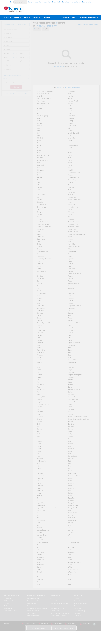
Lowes (70, 143)
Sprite (70, 407)
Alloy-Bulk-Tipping (42, 116)
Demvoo (39, 298)
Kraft (69, 106)
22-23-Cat (40, 96)
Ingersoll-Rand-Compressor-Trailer (47, 508)
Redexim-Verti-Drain (74, 323)
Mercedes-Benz (73, 207)
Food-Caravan (41, 389)
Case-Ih (39, 192)
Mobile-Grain (72, 229)
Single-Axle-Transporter (75, 375)
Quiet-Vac (71, 313)
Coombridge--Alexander (44, 259)
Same (70, 350)
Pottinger (71, 298)
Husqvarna (40, 485)
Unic (69, 537)
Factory (39, 347)
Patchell (70, 271)
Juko (38, 562)
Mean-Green (72, 197)
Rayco (70, 315)
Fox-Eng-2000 (41, 397)
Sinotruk (70, 379)
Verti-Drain (71, 547)
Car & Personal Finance (34, 601)
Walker (70, 567)
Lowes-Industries (73, 145)
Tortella (70, 471)
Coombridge (40, 256)
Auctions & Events (9, 606)
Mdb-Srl (70, 195)
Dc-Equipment (41, 293)
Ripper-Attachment (74, 342)
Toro (69, 468)
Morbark (70, 239)
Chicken (39, 217)
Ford (38, 392)
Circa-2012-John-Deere (44, 227)
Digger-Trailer (41, 308)
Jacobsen (39, 532)
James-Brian (40, 540)
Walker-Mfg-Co (73, 569)
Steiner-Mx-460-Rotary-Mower (77, 416)
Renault (70, 328)
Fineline (39, 377)
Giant (38, 426)
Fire (38, 379)
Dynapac (39, 325)
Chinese (39, 219)
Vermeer (70, 545)
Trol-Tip (70, 515)
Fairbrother (40, 355)
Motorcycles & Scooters (57, 608)
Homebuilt (40, 473)
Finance (35, 17)
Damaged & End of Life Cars (59, 603)
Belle (38, 135)
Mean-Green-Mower (74, 199)
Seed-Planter (72, 362)
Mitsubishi (71, 219)
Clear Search (9, 93)
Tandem (70, 439)
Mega (70, 202)
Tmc (69, 466)
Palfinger (70, 264)
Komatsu (70, 98)
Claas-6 (39, 234)
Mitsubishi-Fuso (73, 224)
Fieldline (39, 375)
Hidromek (40, 458)
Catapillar (39, 199)
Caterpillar (40, 202)
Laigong (70, 121)
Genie (38, 424)
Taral (69, 441)
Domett (39, 315)
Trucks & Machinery (20, 2)
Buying (16, 17)
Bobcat (39, 145)
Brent (38, 162)
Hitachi (39, 466)
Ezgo (38, 345)
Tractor (70, 485)
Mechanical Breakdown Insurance (37, 608)
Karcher (39, 567)
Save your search (58, 66)
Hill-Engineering (41, 461)
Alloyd (39, 118)
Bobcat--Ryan (41, 148)
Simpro (70, 370)
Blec (38, 143)
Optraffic (71, 259)
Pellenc (70, 281)
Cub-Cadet (40, 276)
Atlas (38, 128)
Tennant (70, 451)
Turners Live (77, 608)
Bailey (38, 130)
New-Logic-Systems (74, 246)
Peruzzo (70, 286)
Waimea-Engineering (74, 562)
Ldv (69, 128)
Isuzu (38, 518)
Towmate (71, 478)
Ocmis (70, 254)
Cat (38, 197)
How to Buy (7, 598)
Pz (69, 310)
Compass (39, 249)
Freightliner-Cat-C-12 (43, 404)
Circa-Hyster (40, 229)
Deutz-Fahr (40, 305)
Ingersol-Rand (41, 503)
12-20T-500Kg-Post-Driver (45, 91)
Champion (40, 212)
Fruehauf (39, 407)
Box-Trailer (40, 158)
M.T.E (69, 150)
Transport (71, 503)
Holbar (39, 468)
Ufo (69, 535)
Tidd (69, 461)
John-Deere (40, 557)
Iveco (38, 522)
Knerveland (71, 91)
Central (39, 209)
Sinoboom (71, 377)
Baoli (38, 133)
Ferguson (39, 370)
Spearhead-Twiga (73, 399)
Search (8, 17)
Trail (69, 490)
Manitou (70, 165)
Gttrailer (39, 441)
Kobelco (70, 96)
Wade (70, 559)
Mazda (70, 190)
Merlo (70, 209)
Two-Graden (72, 520)
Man (69, 158)
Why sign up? (8, 608)
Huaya (39, 483)
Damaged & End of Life (34, 2)
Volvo (70, 557)
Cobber (39, 244)
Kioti (38, 584)
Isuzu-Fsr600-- (41, 520)
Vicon (70, 550)
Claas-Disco (40, 236)
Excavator (40, 342)
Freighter (39, 399)
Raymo (70, 318)
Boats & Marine (86, 2)
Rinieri (70, 335)
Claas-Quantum (41, 239)
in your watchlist (64, 628)
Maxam (70, 182)
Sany (69, 352)
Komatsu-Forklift (73, 101)
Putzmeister (71, 308)
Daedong (39, 283)
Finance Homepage (33, 598)
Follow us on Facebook (11, 611)
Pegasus (70, 278)
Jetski (38, 550)
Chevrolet (40, 214)
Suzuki (70, 431)
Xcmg (70, 574)
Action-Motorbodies (43, 103)
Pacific (70, 261)
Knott (70, 93)
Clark (38, 241)
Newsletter (56, 624)
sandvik (38, 29)
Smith (70, 387)
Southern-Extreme (73, 397)
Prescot (70, 301)
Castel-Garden (41, 195)
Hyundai (39, 495)
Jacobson (40, 537)
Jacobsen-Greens (42, 535)
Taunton (70, 444)
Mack (70, 153)
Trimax (70, 510)
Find (96, 24)
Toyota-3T (71, 483)
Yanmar (70, 582)
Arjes (38, 121)
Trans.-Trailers (72, 498)
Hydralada (40, 490)
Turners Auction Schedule (58, 615)
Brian (38, 167)
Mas (69, 167)
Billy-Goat (40, 138)
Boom (38, 153)
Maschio (70, 170)
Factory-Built (41, 350)
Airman (39, 111)
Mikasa (70, 214)
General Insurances (33, 611)
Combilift (39, 246)
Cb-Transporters (41, 204)
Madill (70, 155)
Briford (39, 172)
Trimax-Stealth (72, 513)
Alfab (38, 113)
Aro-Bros (39, 123)
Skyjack (70, 384)
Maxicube (71, 187)
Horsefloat (40, 478)
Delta (38, 296)
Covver (39, 261)
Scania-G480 (72, 360)
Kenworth (40, 579)
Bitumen (39, 140)
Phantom (71, 288)
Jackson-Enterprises (43, 530)
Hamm (39, 444)
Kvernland (71, 118)
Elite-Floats (40, 333)
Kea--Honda (40, 577)
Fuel (38, 409)
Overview (76, 598)
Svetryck (70, 434)
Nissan (70, 249)
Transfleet (71, 500)
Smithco (70, 392)
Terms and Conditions (80, 603)
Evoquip (39, 340)
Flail (38, 382)
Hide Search (9, 24)
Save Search (23, 24)
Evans (38, 338)
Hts (38, 481)
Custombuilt (40, 278)
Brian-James (40, 170)
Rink (69, 338)
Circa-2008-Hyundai (43, 224)
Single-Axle (71, 372)
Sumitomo (71, 424)
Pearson (70, 276)
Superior (70, 429)
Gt (37, 439)
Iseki (38, 515)
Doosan (39, 318)
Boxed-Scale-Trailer (42, 160)
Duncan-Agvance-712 (43, 323)
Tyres (69, 525)
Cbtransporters (41, 207)
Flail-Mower (40, 384)
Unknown (71, 540)
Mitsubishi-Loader (73, 227)
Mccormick (71, 192)
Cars (11, 2)
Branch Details (28, 624)
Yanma (70, 579)
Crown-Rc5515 (41, 271)
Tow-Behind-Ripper (74, 476)
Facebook (43, 624)
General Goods (56, 2)
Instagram (85, 624)
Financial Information (33, 615)
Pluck (69, 296)
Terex (69, 453)
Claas (38, 231)
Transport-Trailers (73, 508)
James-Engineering (42, 542)
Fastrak (39, 360)
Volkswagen (71, 552)
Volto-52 (70, 555)
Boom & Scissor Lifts (43, 155)
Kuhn (69, 113)
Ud (69, 527)
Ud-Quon (71, 530)
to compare (38, 628)
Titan (69, 463)
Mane (70, 162)
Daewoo (39, 286)
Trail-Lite (70, 493)
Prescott (70, 303)
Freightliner (40, 402)
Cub (38, 273)
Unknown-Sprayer (73, 542)
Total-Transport (72, 473)
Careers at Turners (79, 601)
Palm (69, 266)
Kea (38, 574)
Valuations (46, 17)
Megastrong (71, 204)
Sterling (70, 421)
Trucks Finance (31, 613)
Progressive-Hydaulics (74, 305)
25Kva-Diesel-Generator (44, 98)
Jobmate (39, 555)
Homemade (40, 476)
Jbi (37, 545)
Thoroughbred (72, 456)
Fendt (38, 367)
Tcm (69, 446)
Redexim (70, 320)
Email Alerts (77, 613)
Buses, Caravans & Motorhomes (71, 2)
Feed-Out (40, 362)
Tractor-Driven (72, 488)
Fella (38, 365)
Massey (70, 175)
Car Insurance (31, 606)
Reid (69, 325)
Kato (38, 569)
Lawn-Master (72, 125)
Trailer (70, 495)
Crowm (39, 266)
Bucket (39, 180)
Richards (70, 333)
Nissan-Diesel (72, 251)
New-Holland (72, 244)
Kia (38, 582)
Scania (70, 357)
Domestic (40, 313)
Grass (38, 436)
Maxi (69, 185)
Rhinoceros (71, 330)
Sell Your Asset (8, 601)
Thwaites (71, 458)
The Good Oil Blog (79, 611)
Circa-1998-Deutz (42, 222)
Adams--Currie (41, 106)
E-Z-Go (39, 328)
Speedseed (71, 402)
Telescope (71, 449)
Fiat (38, 372)
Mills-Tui (70, 217)
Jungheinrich (40, 564)
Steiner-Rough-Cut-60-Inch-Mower (79, 419)
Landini (70, 123)
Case (38, 190)
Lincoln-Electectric (73, 133)
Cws (38, 281)
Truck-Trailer (71, 518)
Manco (70, 160)
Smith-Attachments (74, 389)
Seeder (70, 365)
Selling (25, 17)
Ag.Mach (39, 108)
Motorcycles (46, 2)
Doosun (39, 320)
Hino (38, 463)
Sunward (71, 426)
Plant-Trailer (71, 293)
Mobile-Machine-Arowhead (76, 234)
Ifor (38, 498)
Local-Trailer (71, 138)
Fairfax (39, 357)
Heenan (39, 451)
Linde (69, 135)
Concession (40, 254)
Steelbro (70, 414)
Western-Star (72, 572)
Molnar (70, 236)
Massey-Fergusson (73, 180)
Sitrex (70, 382)
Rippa (70, 340)
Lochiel (70, 140)
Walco (70, 564)
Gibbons (39, 429)
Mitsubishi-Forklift (73, 222)
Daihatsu (39, 291)
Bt (37, 175)
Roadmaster (71, 345)
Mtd (69, 241)
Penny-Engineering (73, 283)
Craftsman (40, 264)
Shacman (71, 367)
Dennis (39, 301)
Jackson (39, 527)
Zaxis (69, 584)
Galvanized (40, 416)
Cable (38, 182)
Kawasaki (39, 572)
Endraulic (39, 335)
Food (38, 387)
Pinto (69, 291)
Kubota (70, 111)
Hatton (39, 449)
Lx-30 (70, 148)
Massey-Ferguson (73, 177)
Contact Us (77, 615)
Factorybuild (40, 352)
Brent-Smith (40, 165)
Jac (38, 525)
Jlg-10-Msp (40, 552)
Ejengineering (41, 330)
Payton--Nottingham (74, 273)
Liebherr (70, 130)
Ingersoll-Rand (41, 505)
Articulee (39, 125)
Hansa (39, 446)
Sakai (69, 347)
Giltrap (39, 431)
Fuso (38, 414)
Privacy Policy (78, 606)
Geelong (39, 421)
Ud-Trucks (71, 532)
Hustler (39, 488)
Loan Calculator (32, 603)
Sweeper (70, 436)
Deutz (38, 303)
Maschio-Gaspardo (74, 172)
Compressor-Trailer (42, 251)
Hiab (38, 456)
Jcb (38, 547)
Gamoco (39, 419)
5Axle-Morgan (41, 101)
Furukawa (40, 412)
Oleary (70, 256)
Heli (38, 453)
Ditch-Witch (40, 310)
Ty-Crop (70, 522)
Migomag (71, 212)
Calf (38, 185)
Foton (38, 394)
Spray (70, 404)
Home (79, 24)
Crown (39, 268)
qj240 (46, 29)
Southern (71, 394)
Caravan (39, 187)
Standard (71, 409)
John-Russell (40, 559)
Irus (38, 513)
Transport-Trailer (73, 505)
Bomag (39, 150)
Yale (69, 577)
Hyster (39, 493)
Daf (38, 288)
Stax (69, 412)
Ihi (37, 500)
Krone (70, 108)
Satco (70, 355)
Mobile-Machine (73, 231)
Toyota (70, 481)
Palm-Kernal (71, 268)
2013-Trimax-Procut (43, 93)
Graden (39, 434)
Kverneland (71, 116)
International (41, 510)
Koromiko (71, 103)
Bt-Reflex (39, 177)
